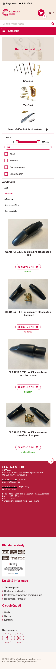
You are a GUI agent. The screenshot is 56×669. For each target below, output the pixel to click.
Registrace (11, 3)
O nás (7, 612)
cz (50, 12)
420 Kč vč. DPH (26, 267)
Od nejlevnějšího (11, 205)
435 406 (45, 142)
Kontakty (8, 619)
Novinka (14, 160)
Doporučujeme (17, 167)
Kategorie (13, 30)
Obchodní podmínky (14, 591)
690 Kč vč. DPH (26, 447)
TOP (6, 187)
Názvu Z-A (8, 199)
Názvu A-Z (9, 193)
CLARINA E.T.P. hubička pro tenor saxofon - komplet (28, 434)
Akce (12, 154)
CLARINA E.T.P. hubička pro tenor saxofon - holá (28, 374)
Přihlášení (27, 3)
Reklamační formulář (14, 598)
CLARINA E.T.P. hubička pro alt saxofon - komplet (28, 314)
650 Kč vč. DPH (26, 327)
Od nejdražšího (10, 211)
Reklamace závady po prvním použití (23, 595)
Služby (7, 616)
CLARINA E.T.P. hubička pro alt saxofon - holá (28, 253)
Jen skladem (16, 174)
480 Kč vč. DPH (26, 387)
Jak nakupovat (11, 587)
